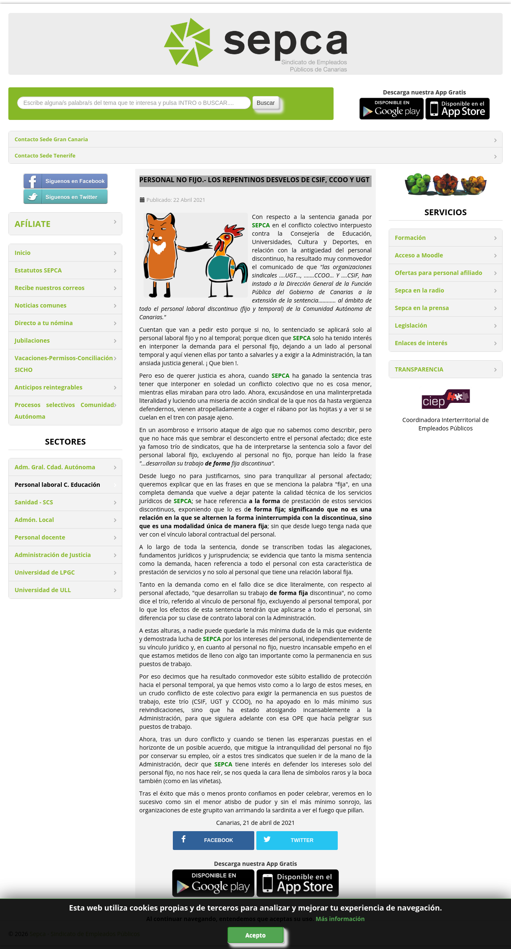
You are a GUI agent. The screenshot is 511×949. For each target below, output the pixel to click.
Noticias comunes (40, 305)
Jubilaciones (32, 340)
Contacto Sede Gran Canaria (51, 139)
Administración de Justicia (53, 555)
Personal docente (40, 537)
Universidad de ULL (43, 590)
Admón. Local (34, 520)
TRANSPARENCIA (419, 369)
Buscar (266, 102)
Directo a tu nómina (44, 323)
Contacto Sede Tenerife (45, 155)
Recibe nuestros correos (50, 288)
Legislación (411, 325)
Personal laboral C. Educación (57, 484)
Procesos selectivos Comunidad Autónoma (64, 410)
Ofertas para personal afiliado (438, 273)
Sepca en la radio (419, 290)
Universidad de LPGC (45, 572)
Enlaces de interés (421, 343)
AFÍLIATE (33, 223)
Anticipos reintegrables (48, 387)
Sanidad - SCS (34, 502)
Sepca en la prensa (422, 308)
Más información (340, 919)
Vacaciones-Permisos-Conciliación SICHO (64, 364)
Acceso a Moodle (419, 255)
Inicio (22, 253)
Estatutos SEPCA (38, 270)
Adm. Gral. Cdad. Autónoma (55, 467)
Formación (410, 238)
